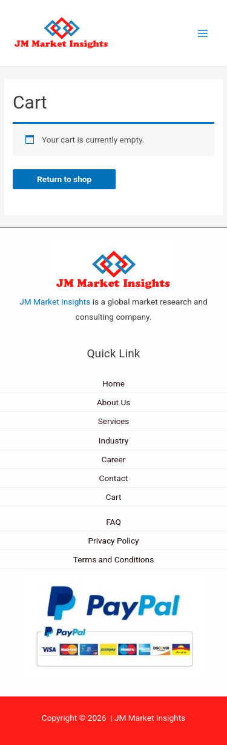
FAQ (113, 522)
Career (114, 459)
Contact (113, 478)
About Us (114, 402)
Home (113, 383)
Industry (113, 440)
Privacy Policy (113, 540)
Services (114, 421)
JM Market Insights (54, 301)
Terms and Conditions (113, 559)
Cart (114, 497)
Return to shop (64, 179)
